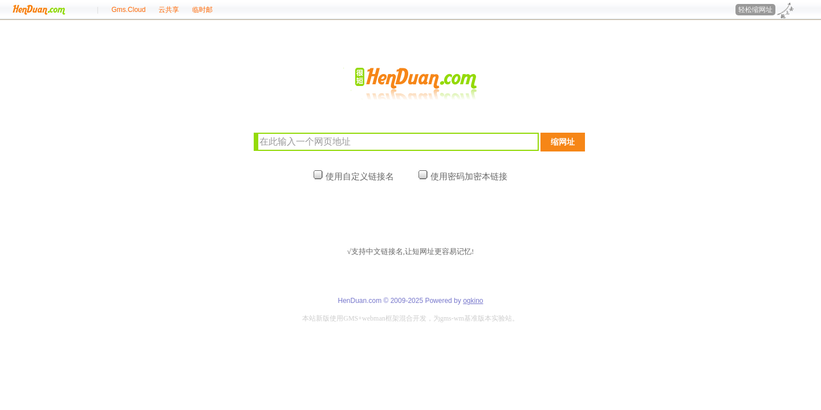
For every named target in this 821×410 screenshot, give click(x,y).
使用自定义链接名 (353, 176)
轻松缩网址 (755, 10)
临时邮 (202, 10)
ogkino (473, 301)
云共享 (168, 10)
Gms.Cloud (128, 10)
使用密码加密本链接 (462, 176)
